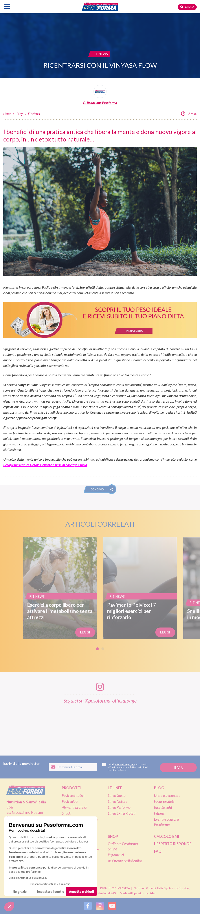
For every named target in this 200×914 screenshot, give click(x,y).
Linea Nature (117, 801)
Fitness (159, 813)
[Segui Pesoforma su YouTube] (112, 906)
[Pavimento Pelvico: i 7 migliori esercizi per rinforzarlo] (140, 588)
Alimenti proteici (74, 807)
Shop (113, 836)
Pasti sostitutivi (73, 795)
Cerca (187, 7)
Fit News (34, 114)
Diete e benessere (167, 795)
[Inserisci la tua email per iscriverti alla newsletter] (73, 767)
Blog (20, 114)
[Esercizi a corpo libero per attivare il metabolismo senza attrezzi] (60, 588)
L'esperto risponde (172, 844)
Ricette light (163, 807)
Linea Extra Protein (122, 813)
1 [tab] (97, 648)
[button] (100, 489)
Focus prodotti (164, 801)
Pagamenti (116, 855)
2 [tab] (103, 648)
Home (7, 114)
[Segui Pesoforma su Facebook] (88, 906)
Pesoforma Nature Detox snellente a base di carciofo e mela (45, 465)
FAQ (157, 851)
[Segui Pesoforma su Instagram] (100, 906)
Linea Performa (119, 807)
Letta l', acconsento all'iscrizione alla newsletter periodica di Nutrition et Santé (125, 767)
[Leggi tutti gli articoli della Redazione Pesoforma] (100, 95)
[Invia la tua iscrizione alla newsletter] (178, 767)
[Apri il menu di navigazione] (7, 6)
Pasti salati (70, 801)
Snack (66, 813)
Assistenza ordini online (125, 861)
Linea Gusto (116, 795)
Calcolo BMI (166, 836)
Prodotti (71, 788)
